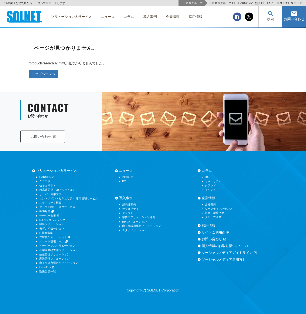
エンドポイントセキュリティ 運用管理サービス (68, 198)
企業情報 (208, 198)
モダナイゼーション (51, 228)
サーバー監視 (49, 215)
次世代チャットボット (55, 237)
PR (124, 181)
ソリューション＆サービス (56, 170)
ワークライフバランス (218, 208)
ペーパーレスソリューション (57, 245)
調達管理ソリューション (54, 258)
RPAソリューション (51, 224)
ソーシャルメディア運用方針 (224, 259)
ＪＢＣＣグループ (222, 3)
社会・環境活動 (214, 213)
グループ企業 (213, 217)
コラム (207, 170)
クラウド (44, 181)
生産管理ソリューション (54, 254)
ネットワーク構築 (50, 202)
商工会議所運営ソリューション (58, 262)
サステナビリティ (290, 3)
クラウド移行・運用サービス (57, 207)
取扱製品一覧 (47, 271)
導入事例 (126, 198)
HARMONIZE (47, 177)
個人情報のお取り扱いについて (225, 246)
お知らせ (127, 177)
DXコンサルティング (52, 220)
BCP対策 (46, 211)
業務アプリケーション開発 (138, 217)
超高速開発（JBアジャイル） (57, 189)
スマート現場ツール (53, 241)
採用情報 (208, 225)
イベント (210, 189)
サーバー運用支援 (50, 194)
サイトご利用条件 (215, 232)
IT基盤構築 (46, 232)
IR (270, 3)
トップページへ (43, 74)
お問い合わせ (214, 239)
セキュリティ (47, 185)
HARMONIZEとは (251, 3)
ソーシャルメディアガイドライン (229, 253)
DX (207, 177)
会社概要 (210, 204)
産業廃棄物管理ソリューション (58, 250)
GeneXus (46, 267)
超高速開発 (129, 204)
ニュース (126, 170)
